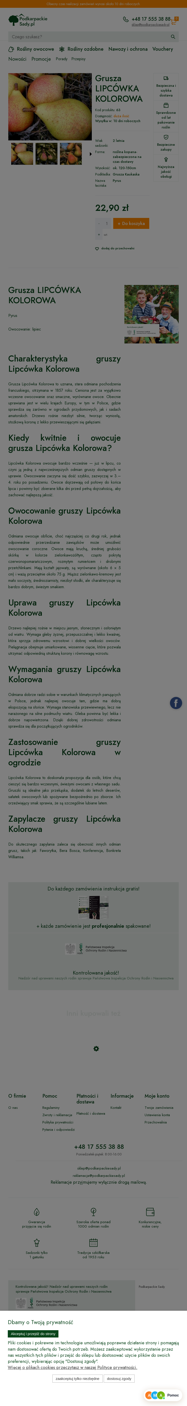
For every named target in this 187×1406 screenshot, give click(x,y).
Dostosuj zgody (119, 1379)
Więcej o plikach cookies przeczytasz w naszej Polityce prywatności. (72, 1367)
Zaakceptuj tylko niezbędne (77, 1379)
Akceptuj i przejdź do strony (33, 1334)
